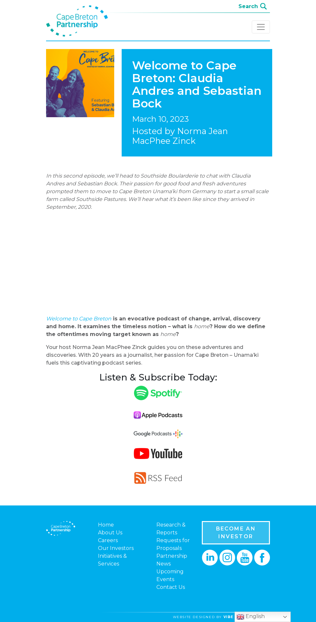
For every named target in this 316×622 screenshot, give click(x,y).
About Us (110, 532)
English (251, 617)
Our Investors (116, 548)
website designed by (224, 617)
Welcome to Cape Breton (78, 319)
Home (106, 525)
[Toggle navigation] (261, 26)
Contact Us (170, 587)
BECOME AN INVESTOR (236, 533)
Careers (108, 540)
